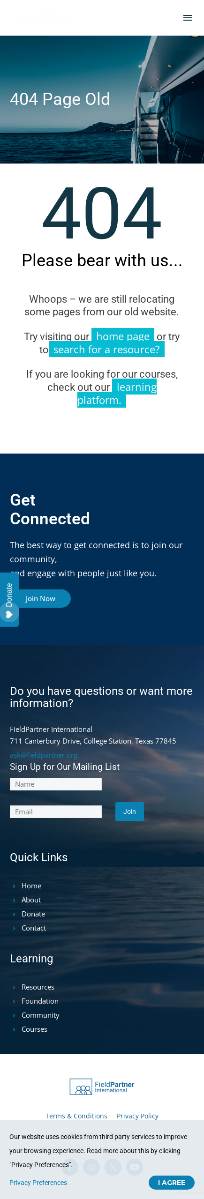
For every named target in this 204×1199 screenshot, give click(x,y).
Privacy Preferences (38, 1182)
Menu (187, 18)
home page (123, 336)
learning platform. (117, 393)
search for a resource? (106, 349)
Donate (9, 600)
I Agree (171, 1182)
